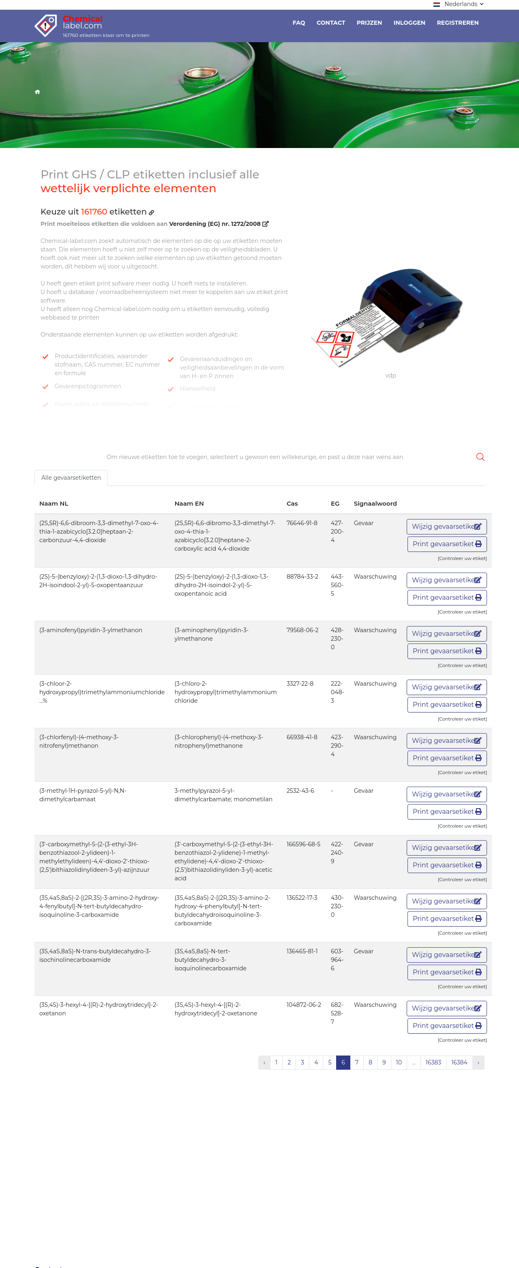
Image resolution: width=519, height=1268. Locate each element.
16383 (433, 1062)
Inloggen (409, 22)
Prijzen (369, 22)
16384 (459, 1062)
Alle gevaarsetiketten (71, 477)
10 (399, 1062)
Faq (299, 22)
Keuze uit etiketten (97, 212)
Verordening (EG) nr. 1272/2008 (218, 223)
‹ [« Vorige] (264, 1062)
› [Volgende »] (478, 1062)
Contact (331, 22)
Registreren (458, 22)
